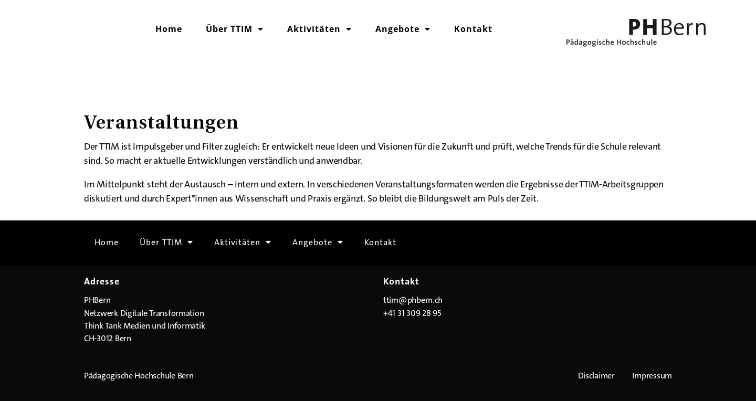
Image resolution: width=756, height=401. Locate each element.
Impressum (652, 375)
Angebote (402, 28)
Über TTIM (235, 28)
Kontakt (473, 29)
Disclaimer (596, 375)
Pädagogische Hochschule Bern (138, 375)
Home (168, 29)
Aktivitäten (319, 28)
